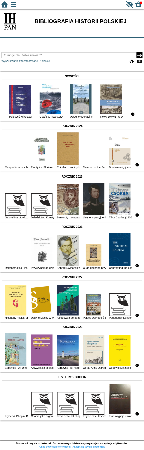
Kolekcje (45, 60)
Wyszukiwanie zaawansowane (20, 60)
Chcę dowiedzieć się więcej (54, 446)
